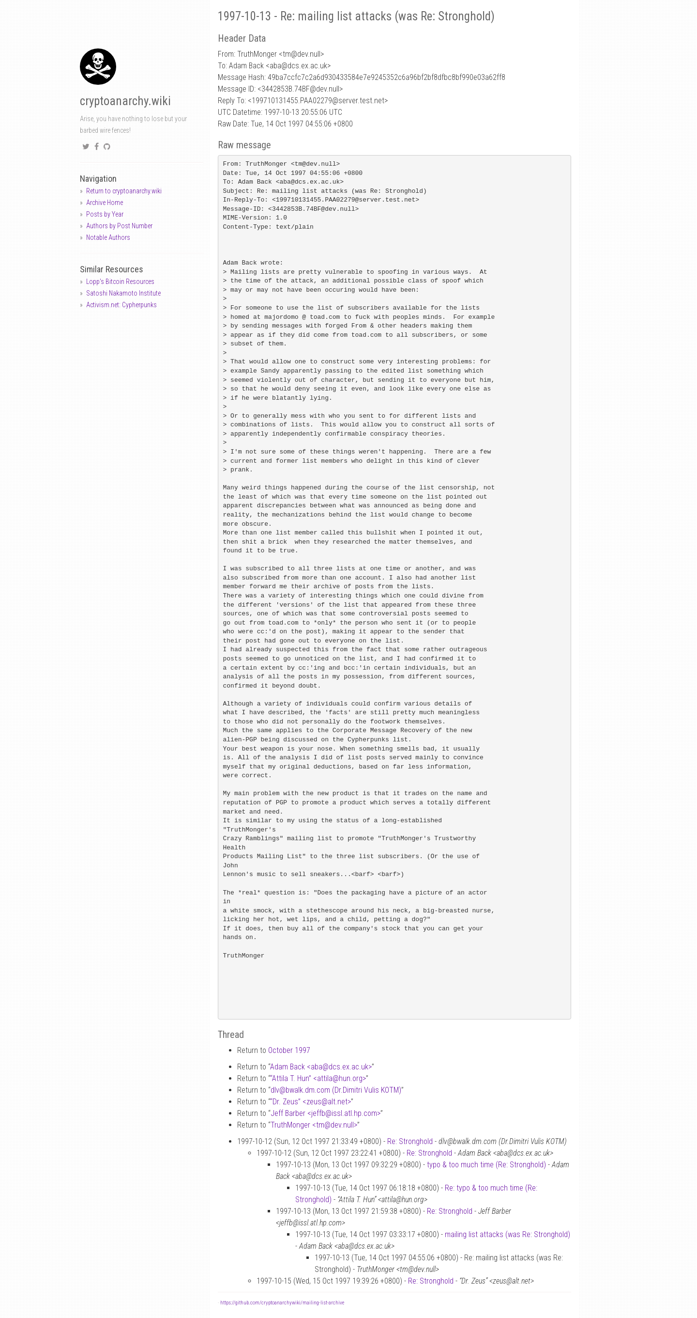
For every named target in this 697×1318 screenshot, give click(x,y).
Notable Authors (108, 237)
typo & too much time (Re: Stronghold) (486, 1164)
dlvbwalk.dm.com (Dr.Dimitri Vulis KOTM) (336, 1090)
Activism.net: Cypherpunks (121, 305)
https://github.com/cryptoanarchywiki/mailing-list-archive (282, 1303)
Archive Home (104, 202)
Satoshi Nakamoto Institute (123, 293)
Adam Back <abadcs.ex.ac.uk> (321, 1066)
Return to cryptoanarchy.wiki (124, 191)
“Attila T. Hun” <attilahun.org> (318, 1078)
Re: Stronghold (410, 1141)
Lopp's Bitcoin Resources (120, 281)
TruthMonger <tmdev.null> (314, 1125)
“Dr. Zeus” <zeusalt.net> (310, 1101)
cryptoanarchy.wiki (125, 101)
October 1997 (289, 1050)
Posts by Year (104, 214)
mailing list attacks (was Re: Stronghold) (507, 1234)
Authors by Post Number (119, 226)
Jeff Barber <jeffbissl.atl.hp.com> (325, 1113)
